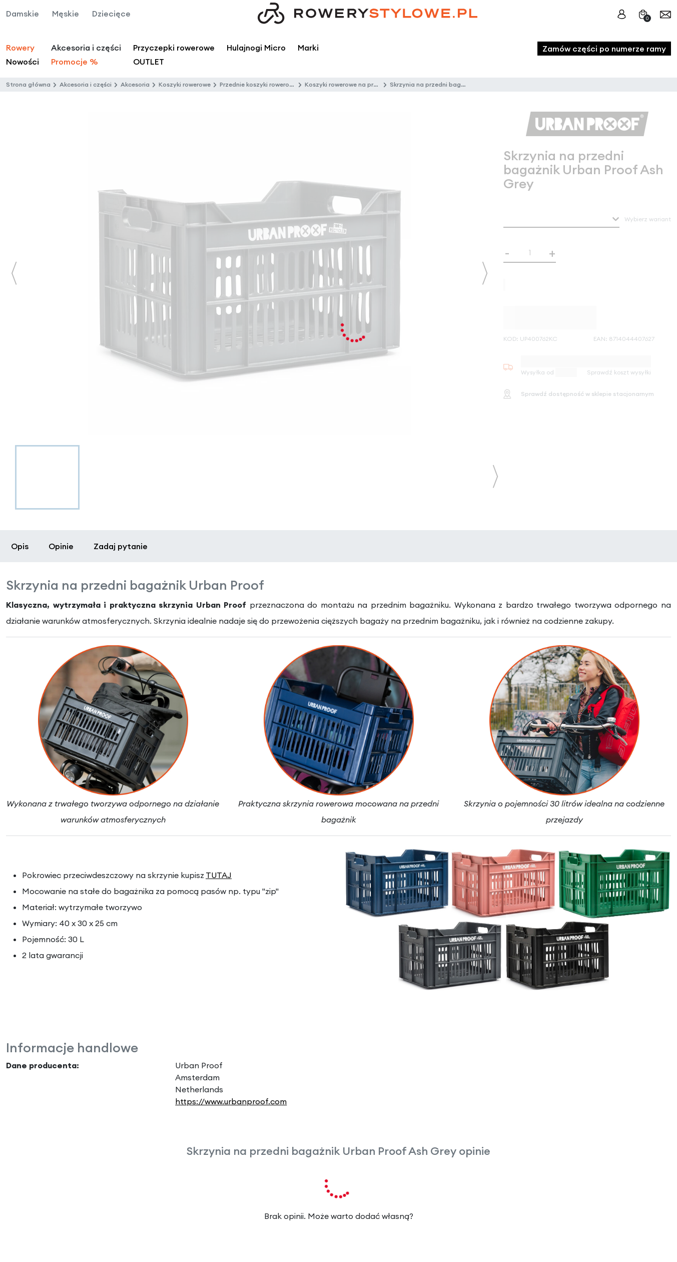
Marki (308, 48)
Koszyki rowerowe (185, 84)
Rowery (20, 48)
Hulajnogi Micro (256, 48)
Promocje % (74, 62)
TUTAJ (219, 875)
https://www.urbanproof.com (231, 1101)
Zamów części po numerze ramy (604, 49)
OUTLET (148, 62)
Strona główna (28, 84)
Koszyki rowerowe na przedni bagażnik (361, 84)
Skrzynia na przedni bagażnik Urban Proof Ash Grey (465, 84)
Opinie (61, 546)
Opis (20, 546)
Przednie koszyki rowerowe (258, 84)
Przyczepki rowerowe (174, 48)
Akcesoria (135, 84)
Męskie (65, 14)
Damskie (22, 14)
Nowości (22, 62)
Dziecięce (111, 14)
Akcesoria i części (86, 84)
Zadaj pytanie (121, 546)
